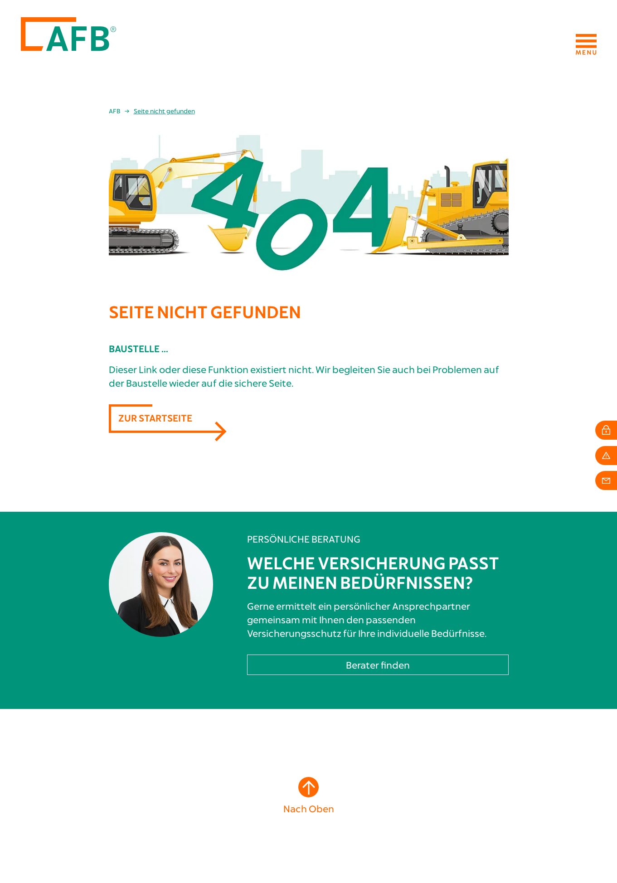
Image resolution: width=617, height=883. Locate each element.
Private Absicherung (190, 788)
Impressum (581, 835)
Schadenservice (184, 836)
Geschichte (362, 780)
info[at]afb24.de (50, 851)
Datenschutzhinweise (564, 851)
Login (168, 844)
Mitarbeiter (363, 788)
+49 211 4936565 (45, 842)
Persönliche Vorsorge (194, 796)
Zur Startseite (155, 265)
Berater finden (378, 512)
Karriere (358, 796)
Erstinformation (570, 843)
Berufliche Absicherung (196, 780)
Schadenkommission (376, 805)
